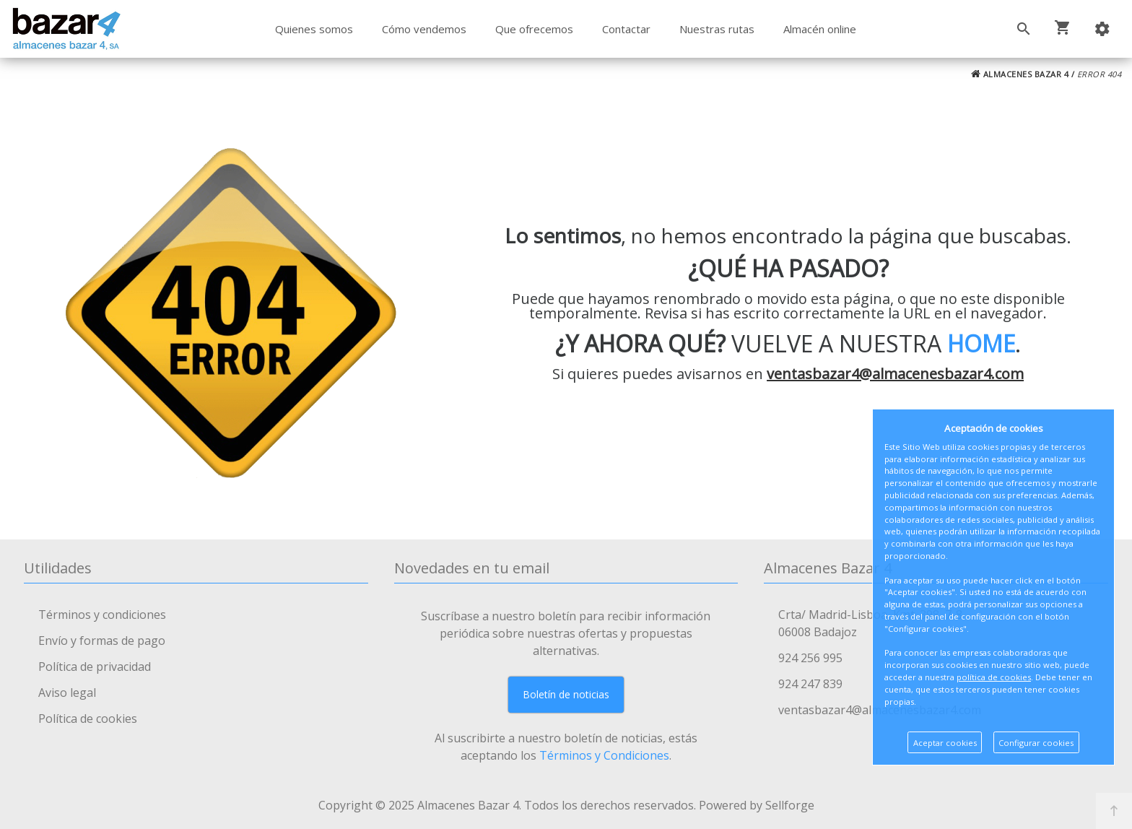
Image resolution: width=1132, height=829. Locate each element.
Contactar (626, 29)
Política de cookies (87, 718)
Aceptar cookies (945, 742)
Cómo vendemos (424, 29)
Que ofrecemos (534, 29)
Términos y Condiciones (604, 755)
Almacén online (819, 29)
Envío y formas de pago (101, 640)
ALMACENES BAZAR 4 (1020, 74)
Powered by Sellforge (756, 805)
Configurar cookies (1036, 742)
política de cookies (994, 677)
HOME (981, 343)
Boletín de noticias (566, 694)
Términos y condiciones (102, 614)
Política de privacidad (94, 666)
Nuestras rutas (716, 29)
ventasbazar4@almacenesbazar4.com (895, 373)
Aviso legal (67, 692)
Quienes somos (314, 29)
